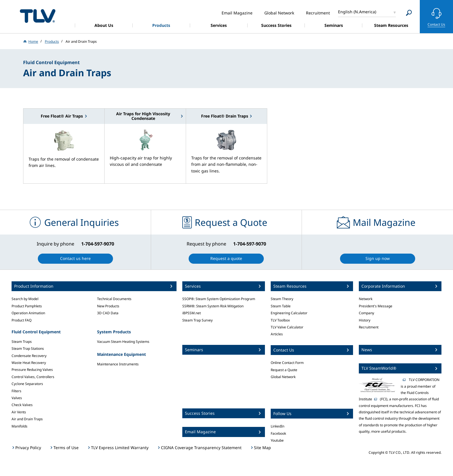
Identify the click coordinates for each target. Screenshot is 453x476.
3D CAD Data (107, 312)
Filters (16, 390)
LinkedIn (277, 426)
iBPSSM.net (191, 312)
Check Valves (22, 404)
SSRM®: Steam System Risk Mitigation (213, 306)
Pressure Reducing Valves (32, 369)
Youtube (277, 440)
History (364, 320)
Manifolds (19, 426)
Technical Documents (114, 298)
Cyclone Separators (27, 383)
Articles (277, 334)
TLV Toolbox (280, 320)
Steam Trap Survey (197, 320)
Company (366, 312)
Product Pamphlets (27, 306)
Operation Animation (28, 312)
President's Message (375, 306)
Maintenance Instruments (118, 364)
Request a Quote (284, 369)
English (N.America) (357, 11)
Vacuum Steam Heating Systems (123, 341)
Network (365, 298)
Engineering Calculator (289, 312)
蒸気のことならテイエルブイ (37, 15)
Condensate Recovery (29, 355)
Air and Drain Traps (27, 418)
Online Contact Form (287, 362)
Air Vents (19, 412)
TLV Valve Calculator (287, 327)
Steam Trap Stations (28, 348)
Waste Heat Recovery (29, 362)
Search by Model (25, 298)
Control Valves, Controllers (33, 376)
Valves (17, 397)
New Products (108, 306)
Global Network (283, 376)
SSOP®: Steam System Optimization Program (218, 298)
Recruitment (368, 327)
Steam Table (281, 306)
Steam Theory (282, 298)
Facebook (278, 433)
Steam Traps (22, 341)
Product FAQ (21, 320)
